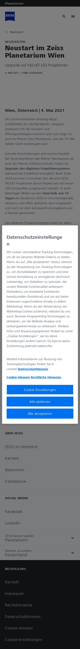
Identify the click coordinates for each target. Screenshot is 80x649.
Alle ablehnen (39, 401)
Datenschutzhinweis (33, 369)
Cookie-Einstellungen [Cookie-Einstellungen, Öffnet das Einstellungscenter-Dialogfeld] (40, 389)
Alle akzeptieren (40, 413)
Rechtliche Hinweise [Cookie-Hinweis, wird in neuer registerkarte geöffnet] (46, 377)
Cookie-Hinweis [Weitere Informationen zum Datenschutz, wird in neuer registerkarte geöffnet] (18, 377)
